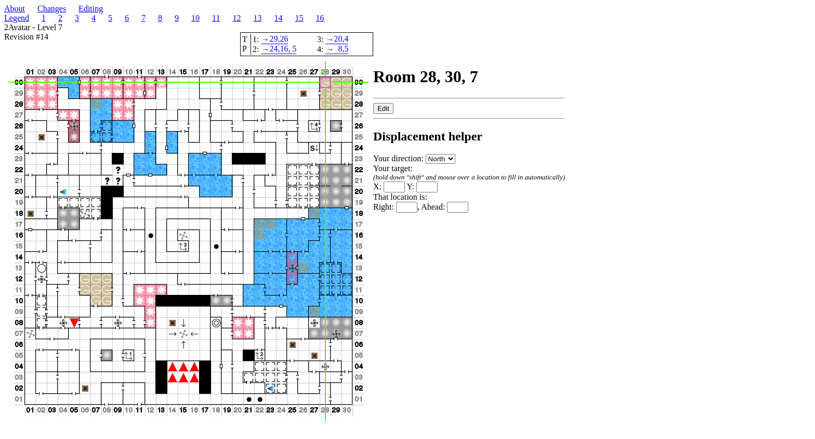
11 (216, 18)
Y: (422, 186)
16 (320, 18)
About (14, 8)
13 (257, 18)
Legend (16, 18)
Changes (51, 8)
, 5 (292, 48)
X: (389, 186)
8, (341, 48)
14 (278, 18)
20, (339, 38)
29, (274, 38)
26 (284, 38)
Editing (90, 8)
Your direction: (414, 158)
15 (299, 18)
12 (236, 18)
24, (274, 48)
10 (195, 18)
